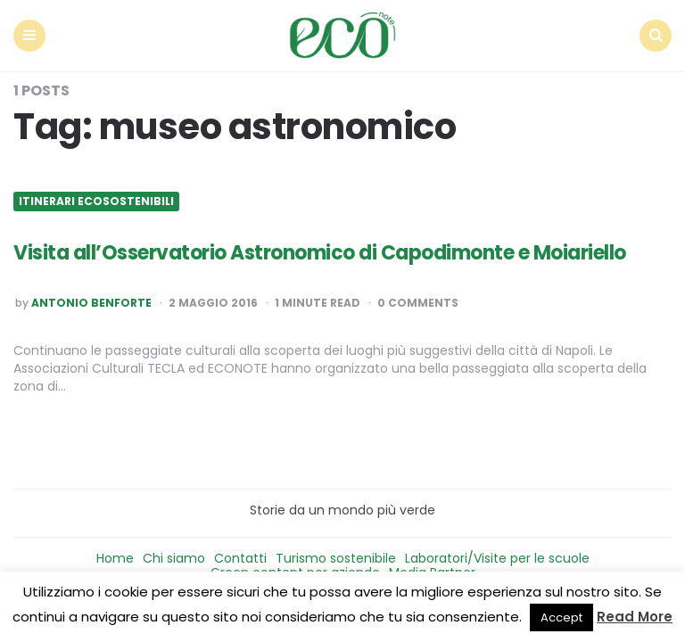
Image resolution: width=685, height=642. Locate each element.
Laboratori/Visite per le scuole (497, 558)
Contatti (240, 558)
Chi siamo (174, 558)
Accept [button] (561, 617)
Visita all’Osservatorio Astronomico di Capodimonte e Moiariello (319, 253)
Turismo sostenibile (336, 558)
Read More (635, 616)
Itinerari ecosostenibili (96, 201)
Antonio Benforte (91, 303)
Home (115, 558)
